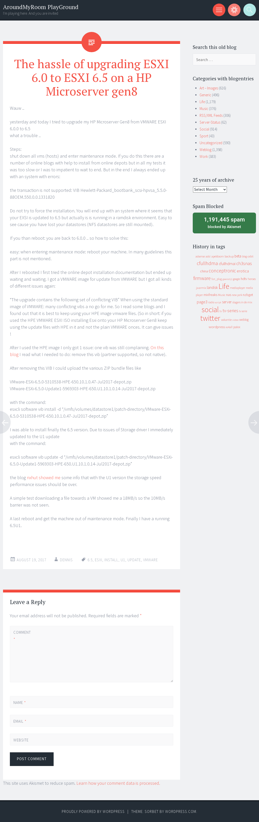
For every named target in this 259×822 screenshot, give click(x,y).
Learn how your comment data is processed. (118, 783)
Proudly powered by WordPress (93, 811)
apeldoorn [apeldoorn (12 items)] (217, 256)
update (134, 559)
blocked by (224, 222)
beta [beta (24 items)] (237, 256)
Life (202, 101)
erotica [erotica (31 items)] (243, 270)
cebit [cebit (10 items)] (250, 256)
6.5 (90, 559)
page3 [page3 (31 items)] (202, 301)
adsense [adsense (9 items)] (200, 256)
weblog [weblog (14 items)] (244, 319)
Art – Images (209, 88)
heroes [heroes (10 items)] (252, 279)
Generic (205, 94)
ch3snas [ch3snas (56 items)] (244, 263)
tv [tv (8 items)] (221, 311)
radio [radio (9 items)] (211, 302)
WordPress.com (180, 811)
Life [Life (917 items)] (224, 286)
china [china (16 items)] (204, 271)
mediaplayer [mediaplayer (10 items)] (237, 288)
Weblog (205, 149)
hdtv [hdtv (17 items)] (244, 278)
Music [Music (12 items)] (221, 295)
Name (19, 702)
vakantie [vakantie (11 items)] (226, 320)
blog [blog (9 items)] (244, 256)
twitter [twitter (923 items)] (210, 318)
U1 (123, 559)
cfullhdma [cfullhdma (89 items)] (207, 263)
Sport (204, 136)
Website (21, 740)
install (111, 559)
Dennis (66, 559)
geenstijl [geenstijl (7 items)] (227, 279)
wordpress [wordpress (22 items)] (217, 326)
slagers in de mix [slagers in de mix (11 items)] (242, 302)
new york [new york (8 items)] (237, 295)
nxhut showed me (43, 477)
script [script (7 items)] (218, 302)
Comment (22, 636)
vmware (150, 559)
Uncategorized (211, 142)
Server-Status (210, 122)
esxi (98, 559)
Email (20, 721)
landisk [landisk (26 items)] (212, 287)
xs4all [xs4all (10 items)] (229, 327)
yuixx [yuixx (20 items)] (236, 327)
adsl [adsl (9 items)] (208, 256)
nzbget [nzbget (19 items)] (248, 294)
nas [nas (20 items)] (228, 294)
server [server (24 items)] (227, 302)
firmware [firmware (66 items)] (202, 278)
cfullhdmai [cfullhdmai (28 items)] (227, 263)
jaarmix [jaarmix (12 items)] (201, 288)
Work (204, 156)
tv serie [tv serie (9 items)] (243, 311)
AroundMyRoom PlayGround (40, 7)
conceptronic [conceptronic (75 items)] (222, 271)
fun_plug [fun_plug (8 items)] (216, 279)
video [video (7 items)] (235, 320)
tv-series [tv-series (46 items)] (230, 310)
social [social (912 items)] (210, 309)
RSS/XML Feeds (211, 115)
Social (204, 129)
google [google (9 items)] (236, 279)
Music (204, 108)
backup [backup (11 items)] (229, 256)
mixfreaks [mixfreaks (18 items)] (210, 294)
